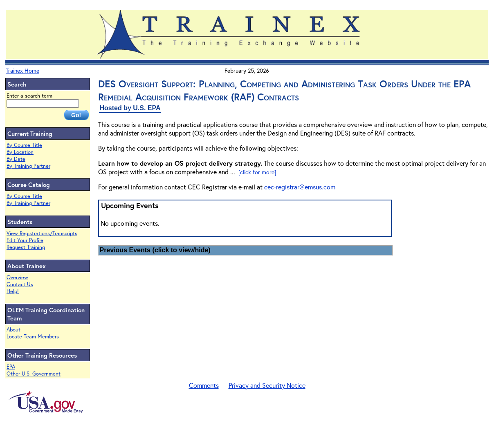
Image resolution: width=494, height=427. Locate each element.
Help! (13, 291)
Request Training (26, 247)
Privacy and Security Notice (267, 385)
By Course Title (24, 145)
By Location (20, 152)
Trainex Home (22, 70)
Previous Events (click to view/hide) (154, 250)
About (13, 329)
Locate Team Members (33, 336)
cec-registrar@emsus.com (299, 186)
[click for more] (257, 172)
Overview (17, 277)
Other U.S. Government (34, 373)
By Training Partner (28, 165)
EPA (11, 366)
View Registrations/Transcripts (42, 233)
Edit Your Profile (25, 240)
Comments (204, 385)
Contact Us (20, 284)
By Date (16, 159)
